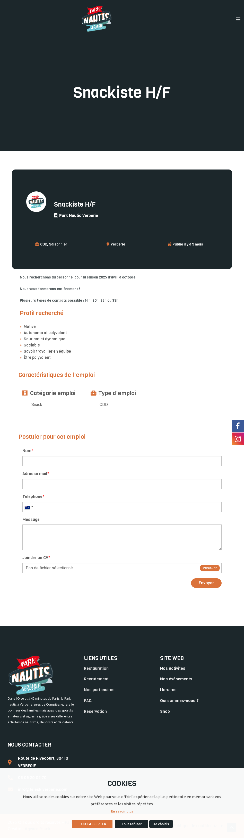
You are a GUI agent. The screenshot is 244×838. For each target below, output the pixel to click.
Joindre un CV (36, 557)
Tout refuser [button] (131, 824)
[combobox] (28, 507)
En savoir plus (122, 811)
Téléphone (33, 496)
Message (31, 519)
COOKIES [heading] (122, 783)
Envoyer (206, 583)
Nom (27, 450)
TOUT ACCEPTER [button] (92, 824)
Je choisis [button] (161, 824)
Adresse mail (35, 473)
